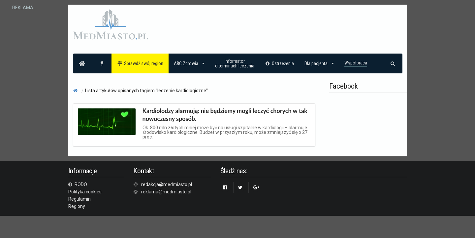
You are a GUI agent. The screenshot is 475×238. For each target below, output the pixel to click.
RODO (77, 184)
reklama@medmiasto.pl (166, 191)
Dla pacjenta (319, 63)
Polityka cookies (85, 191)
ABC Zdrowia (189, 63)
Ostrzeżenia (279, 63)
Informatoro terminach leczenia (234, 63)
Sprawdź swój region (140, 63)
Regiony (76, 206)
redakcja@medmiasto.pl (166, 184)
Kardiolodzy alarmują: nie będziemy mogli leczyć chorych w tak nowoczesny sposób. (224, 114)
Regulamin (79, 199)
